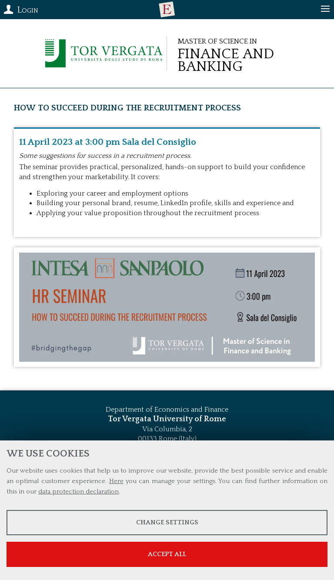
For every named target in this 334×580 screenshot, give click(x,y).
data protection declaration (78, 491)
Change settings (167, 522)
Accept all (167, 554)
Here (116, 481)
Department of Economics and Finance (167, 409)
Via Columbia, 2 (167, 429)
